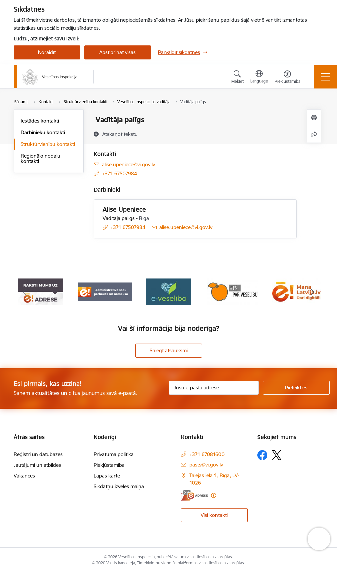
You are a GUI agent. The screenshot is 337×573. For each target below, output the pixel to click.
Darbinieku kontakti (43, 132)
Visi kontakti (214, 515)
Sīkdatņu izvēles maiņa (119, 486)
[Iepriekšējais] (25, 292)
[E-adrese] (194, 495)
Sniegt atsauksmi (169, 350)
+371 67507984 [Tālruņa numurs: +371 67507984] (119, 173)
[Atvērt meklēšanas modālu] (237, 78)
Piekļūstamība (109, 465)
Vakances (24, 475)
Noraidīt (47, 52)
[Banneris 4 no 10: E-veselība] (168, 291)
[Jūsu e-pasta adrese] (214, 388)
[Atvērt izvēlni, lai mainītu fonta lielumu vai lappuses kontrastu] (287, 78)
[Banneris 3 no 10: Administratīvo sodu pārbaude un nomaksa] (105, 291)
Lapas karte (107, 475)
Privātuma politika (114, 454)
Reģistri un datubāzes (38, 454)
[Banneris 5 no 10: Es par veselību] (232, 291)
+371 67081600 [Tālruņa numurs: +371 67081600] (207, 454)
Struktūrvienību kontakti (48, 144)
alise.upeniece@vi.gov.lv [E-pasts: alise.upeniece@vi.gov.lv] (128, 164)
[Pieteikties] (296, 388)
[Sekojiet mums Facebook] (262, 455)
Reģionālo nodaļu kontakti (40, 158)
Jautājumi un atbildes (37, 465)
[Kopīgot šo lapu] (314, 134)
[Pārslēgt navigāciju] (325, 76)
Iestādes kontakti (40, 121)
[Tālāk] (313, 292)
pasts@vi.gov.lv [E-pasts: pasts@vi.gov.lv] (206, 464)
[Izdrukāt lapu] (314, 118)
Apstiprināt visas (117, 52)
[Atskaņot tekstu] (120, 134)
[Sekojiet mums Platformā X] (277, 455)
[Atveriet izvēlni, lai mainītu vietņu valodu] (259, 77)
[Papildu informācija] (213, 495)
